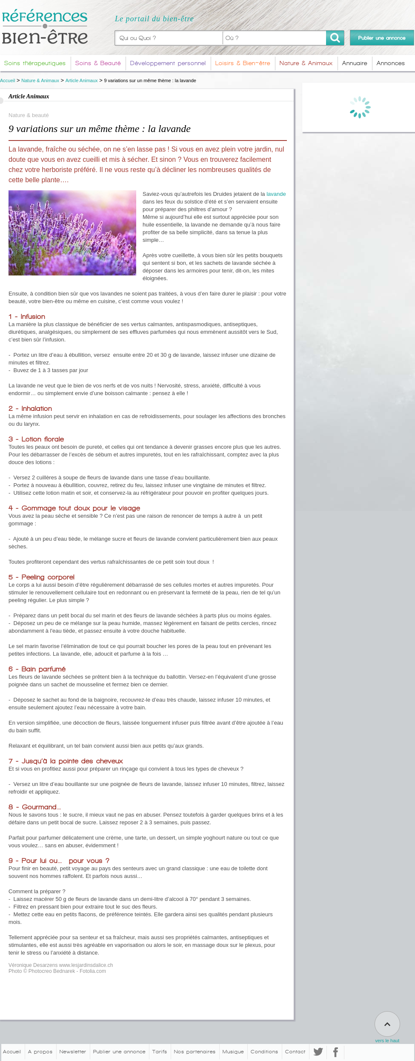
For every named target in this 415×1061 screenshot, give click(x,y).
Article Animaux (82, 80)
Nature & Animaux (40, 80)
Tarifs (159, 1051)
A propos (40, 1051)
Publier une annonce (119, 1051)
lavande (276, 194)
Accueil (7, 80)
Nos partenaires (195, 1051)
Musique (233, 1051)
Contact (295, 1051)
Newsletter (73, 1051)
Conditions (264, 1051)
